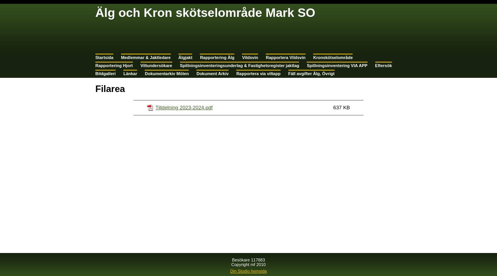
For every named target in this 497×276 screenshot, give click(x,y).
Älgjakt (185, 57)
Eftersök (383, 65)
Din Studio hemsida (248, 271)
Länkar (130, 73)
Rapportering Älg (217, 57)
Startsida (104, 57)
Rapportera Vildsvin (286, 57)
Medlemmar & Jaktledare (146, 57)
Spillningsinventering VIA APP (337, 65)
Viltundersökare (156, 65)
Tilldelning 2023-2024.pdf (184, 107)
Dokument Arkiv (212, 73)
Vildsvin (250, 57)
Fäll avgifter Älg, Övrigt (311, 73)
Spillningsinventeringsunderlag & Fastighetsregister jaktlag (239, 65)
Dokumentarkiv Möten (167, 73)
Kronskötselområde (333, 57)
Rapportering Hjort (114, 65)
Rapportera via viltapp (258, 73)
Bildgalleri (105, 73)
